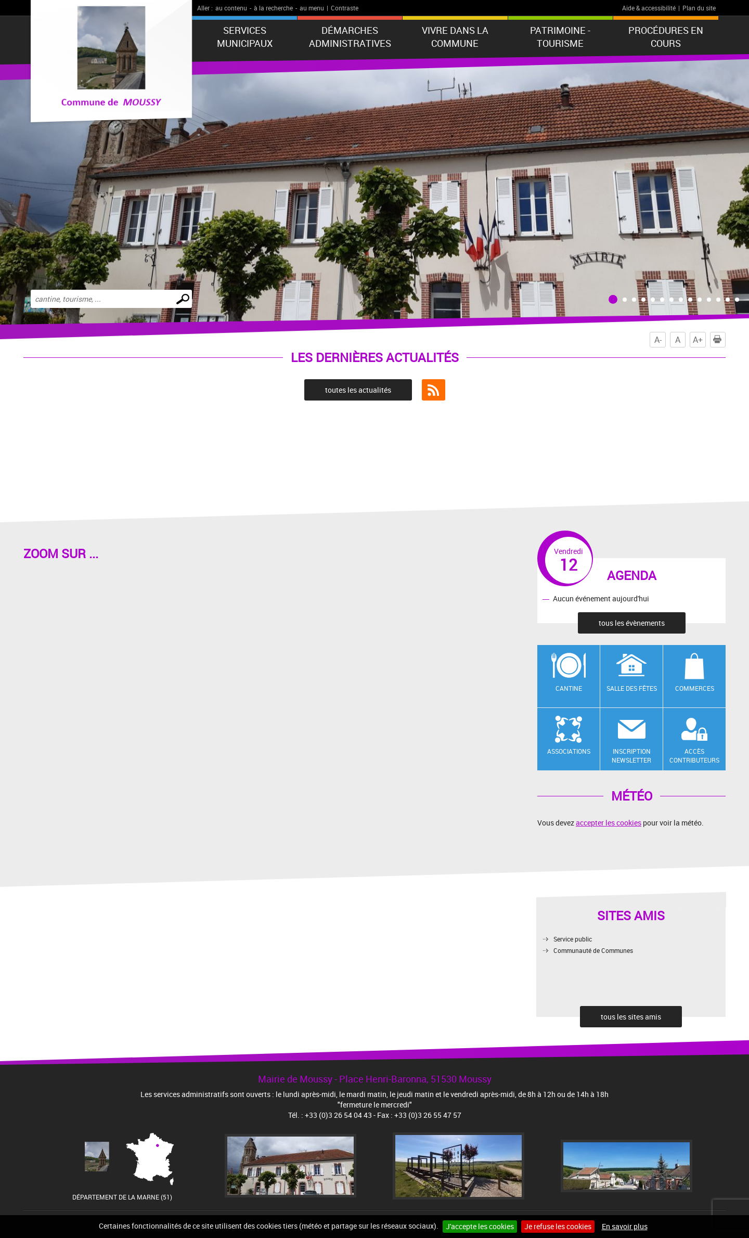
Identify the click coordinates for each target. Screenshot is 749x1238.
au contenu (231, 8)
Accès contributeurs (694, 755)
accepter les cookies (608, 823)
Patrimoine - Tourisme (560, 36)
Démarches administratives (350, 36)
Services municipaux (245, 36)
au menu (312, 8)
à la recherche (273, 8)
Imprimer (719, 339)
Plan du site (699, 8)
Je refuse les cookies (557, 1226)
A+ (698, 339)
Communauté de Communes (593, 950)
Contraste (344, 8)
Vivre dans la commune (455, 36)
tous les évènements (632, 623)
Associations (568, 751)
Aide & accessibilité (649, 8)
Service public (572, 939)
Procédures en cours (665, 36)
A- (658, 339)
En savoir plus (625, 1226)
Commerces (694, 688)
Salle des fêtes (631, 688)
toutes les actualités (358, 390)
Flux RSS (433, 390)
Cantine (569, 688)
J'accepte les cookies (480, 1226)
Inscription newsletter (631, 755)
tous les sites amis (631, 1017)
